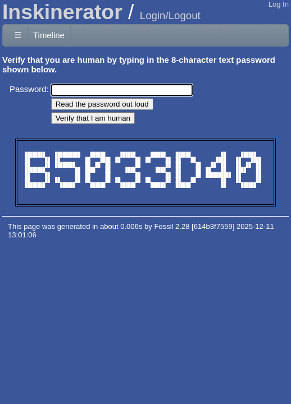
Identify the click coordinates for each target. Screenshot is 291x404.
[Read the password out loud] (102, 104)
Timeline (49, 35)
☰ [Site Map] (17, 35)
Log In (279, 4)
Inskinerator (62, 12)
